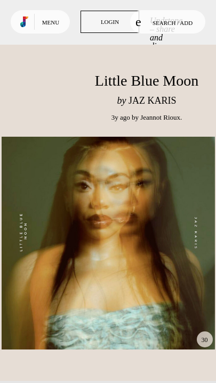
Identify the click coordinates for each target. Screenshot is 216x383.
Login (110, 22)
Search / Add (164, 21)
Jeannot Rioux (160, 117)
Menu (50, 22)
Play (108, 243)
